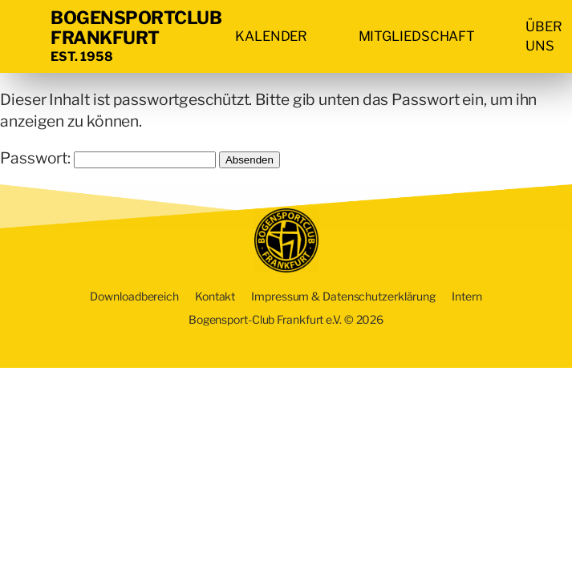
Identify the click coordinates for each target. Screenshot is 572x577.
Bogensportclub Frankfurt (136, 27)
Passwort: (108, 157)
